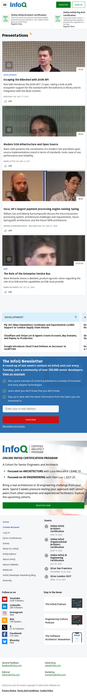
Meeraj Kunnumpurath (15, 226)
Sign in (78, 4)
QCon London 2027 (60, 576)
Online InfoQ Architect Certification (57, 529)
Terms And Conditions (28, 690)
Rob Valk (8, 96)
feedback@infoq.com (12, 665)
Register (63, 4)
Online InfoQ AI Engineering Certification (58, 558)
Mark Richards (11, 287)
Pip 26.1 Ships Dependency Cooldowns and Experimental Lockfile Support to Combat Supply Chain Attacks (39, 326)
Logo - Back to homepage (18, 4)
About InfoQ (9, 559)
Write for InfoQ (10, 548)
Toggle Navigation (4, 5)
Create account (11, 527)
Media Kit (7, 569)
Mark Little (10, 161)
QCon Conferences (12, 538)
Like (10, 101)
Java (6, 269)
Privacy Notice (9, 690)
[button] (31, 419)
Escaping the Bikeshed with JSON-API (26, 79)
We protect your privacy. (14, 426)
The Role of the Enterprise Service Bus (27, 273)
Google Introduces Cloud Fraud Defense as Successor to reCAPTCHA (35, 347)
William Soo (35, 226)
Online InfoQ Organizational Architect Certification (58, 543)
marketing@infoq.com (55, 675)
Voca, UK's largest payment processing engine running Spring (41, 209)
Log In (6, 532)
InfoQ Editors (9, 553)
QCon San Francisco (61, 568)
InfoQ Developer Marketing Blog (19, 575)
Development (10, 75)
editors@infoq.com (11, 675)
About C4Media (10, 564)
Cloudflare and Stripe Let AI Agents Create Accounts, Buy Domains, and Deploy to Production (40, 337)
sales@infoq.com (53, 665)
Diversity (7, 580)
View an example (14, 374)
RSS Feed (31, 34)
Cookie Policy (46, 690)
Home (6, 521)
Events (6, 543)
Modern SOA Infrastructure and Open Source (31, 144)
